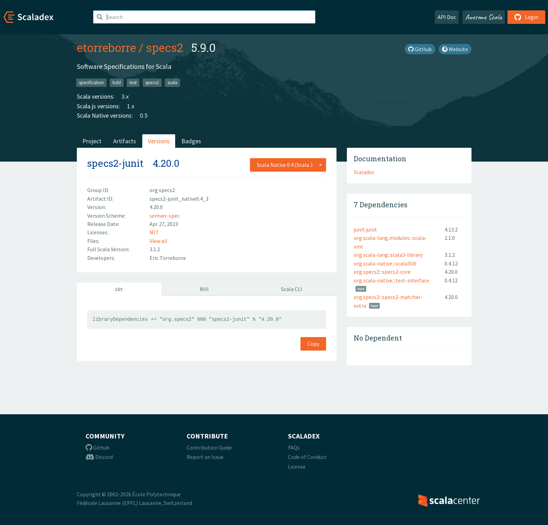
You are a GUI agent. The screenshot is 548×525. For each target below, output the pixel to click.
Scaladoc (364, 172)
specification (91, 82)
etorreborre (106, 47)
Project (91, 141)
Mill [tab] (204, 289)
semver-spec (165, 215)
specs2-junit (115, 163)
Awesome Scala (483, 16)
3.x (125, 96)
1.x (130, 106)
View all (159, 240)
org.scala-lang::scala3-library (388, 254)
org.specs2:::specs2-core (382, 271)
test (133, 82)
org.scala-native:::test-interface (391, 280)
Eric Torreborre (168, 257)
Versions (159, 141)
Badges (191, 141)
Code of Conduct (307, 456)
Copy (313, 343)
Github (97, 447)
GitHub (420, 49)
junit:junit (365, 229)
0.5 (143, 115)
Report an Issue (205, 456)
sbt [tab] (119, 289)
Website (455, 49)
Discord (99, 456)
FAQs (294, 447)
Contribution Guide (209, 447)
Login (526, 16)
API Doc (447, 16)
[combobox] (288, 164)
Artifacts (124, 141)
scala (172, 82)
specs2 (164, 47)
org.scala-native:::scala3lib (385, 263)
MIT (154, 232)
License (297, 466)
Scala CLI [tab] (291, 289)
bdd (117, 82)
